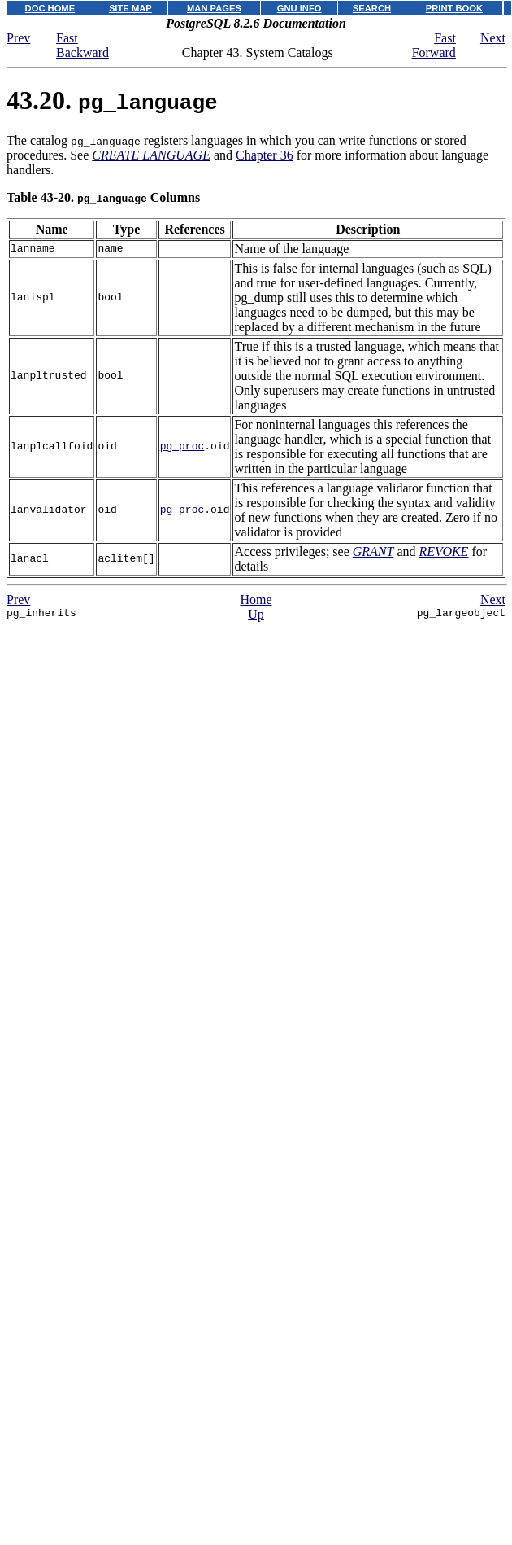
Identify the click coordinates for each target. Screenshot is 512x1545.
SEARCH (372, 8)
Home (255, 599)
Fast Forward (434, 45)
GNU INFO (299, 8)
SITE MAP (130, 8)
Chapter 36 (264, 155)
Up (256, 614)
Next (492, 38)
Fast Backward (82, 45)
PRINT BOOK (454, 8)
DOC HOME (50, 8)
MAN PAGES (214, 8)
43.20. (112, 100)
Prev (18, 38)
